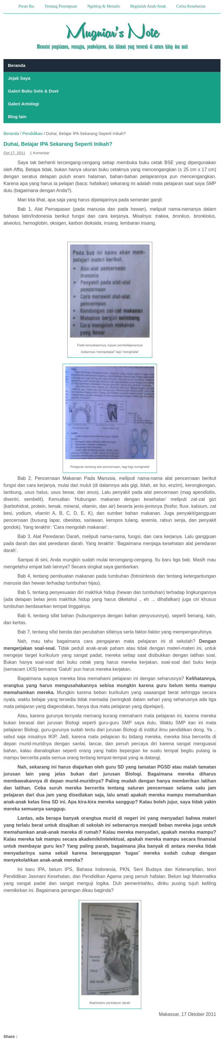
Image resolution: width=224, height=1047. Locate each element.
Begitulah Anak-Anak (148, 6)
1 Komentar (39, 153)
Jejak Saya (19, 78)
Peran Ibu (26, 6)
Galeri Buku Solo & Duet (33, 90)
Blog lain (17, 116)
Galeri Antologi (23, 103)
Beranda (16, 65)
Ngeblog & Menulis (103, 6)
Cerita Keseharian (191, 6)
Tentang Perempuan (60, 6)
